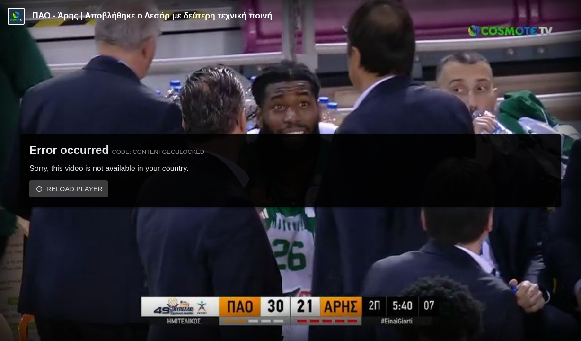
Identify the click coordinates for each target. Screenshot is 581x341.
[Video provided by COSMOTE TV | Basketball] (16, 16)
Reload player (74, 189)
